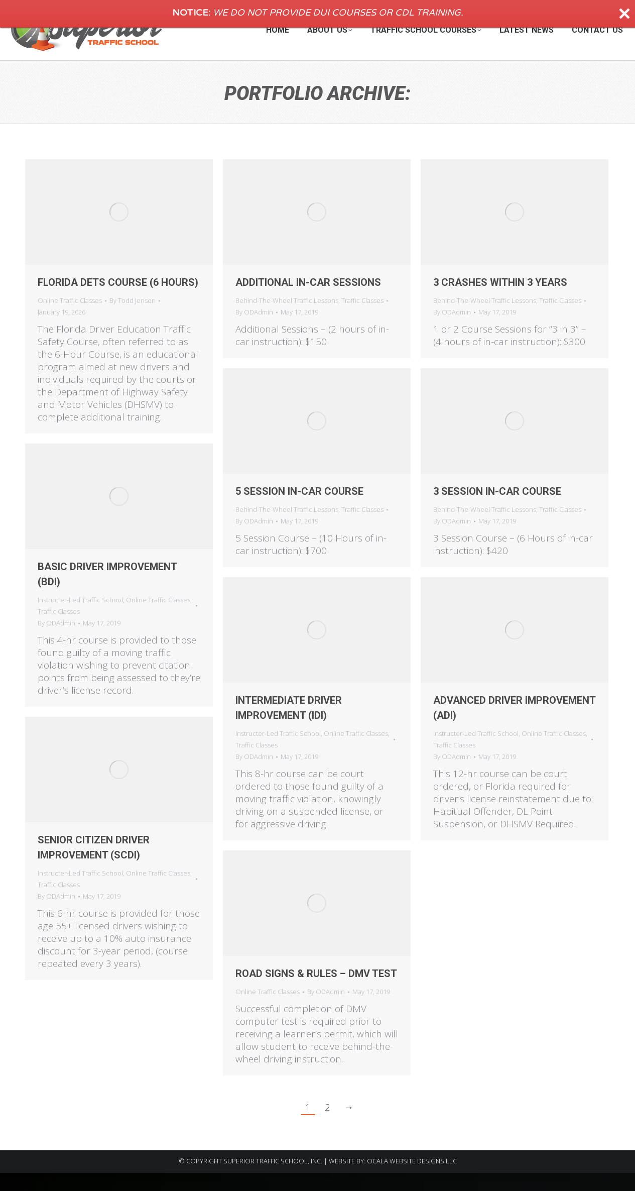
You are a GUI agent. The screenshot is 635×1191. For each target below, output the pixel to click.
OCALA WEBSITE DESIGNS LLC (412, 1178)
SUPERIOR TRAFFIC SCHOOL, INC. (272, 1178)
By (132, 318)
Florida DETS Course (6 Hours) (118, 300)
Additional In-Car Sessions (308, 300)
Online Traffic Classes (70, 318)
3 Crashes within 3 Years (500, 300)
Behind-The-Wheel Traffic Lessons (286, 318)
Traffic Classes (362, 318)
